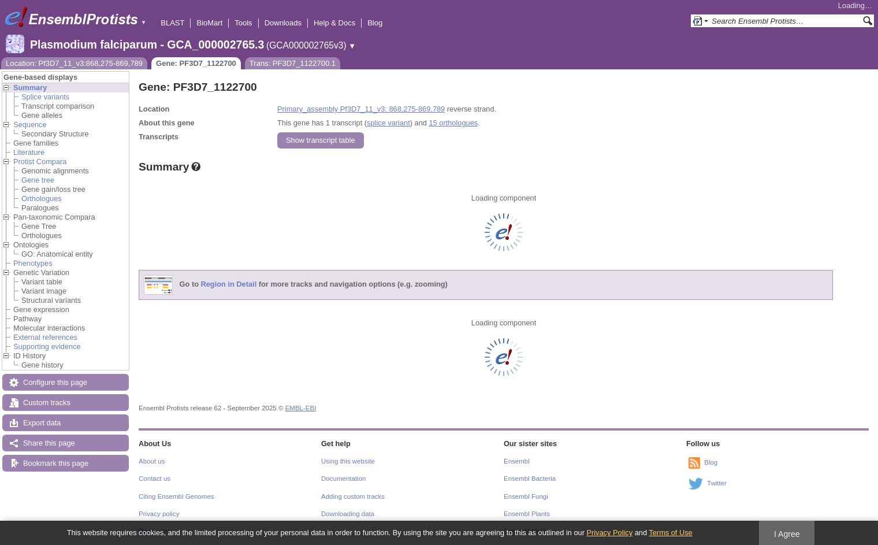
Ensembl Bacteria (530, 478)
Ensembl (517, 461)
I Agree (787, 534)
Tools (243, 22)
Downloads (283, 22)
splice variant (388, 122)
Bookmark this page (55, 463)
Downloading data (347, 513)
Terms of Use (670, 532)
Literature (28, 152)
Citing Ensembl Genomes (176, 496)
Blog (374, 22)
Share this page (49, 443)
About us (152, 461)
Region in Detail (229, 284)
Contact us (154, 478)
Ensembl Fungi (526, 496)
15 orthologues (453, 122)
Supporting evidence (47, 346)
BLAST (172, 22)
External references (45, 337)
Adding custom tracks (353, 496)
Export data (42, 422)
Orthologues (41, 198)
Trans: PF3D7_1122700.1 (293, 63)
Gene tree (37, 180)
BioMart (209, 22)
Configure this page (55, 382)
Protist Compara (39, 161)
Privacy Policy (609, 532)
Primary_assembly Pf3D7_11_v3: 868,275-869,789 (361, 109)
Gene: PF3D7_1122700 (196, 63)
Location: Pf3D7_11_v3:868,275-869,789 (74, 63)
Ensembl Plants (527, 513)
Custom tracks (46, 402)
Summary (30, 87)
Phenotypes (33, 263)
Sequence (30, 124)
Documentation (343, 478)
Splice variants (45, 96)
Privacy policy (159, 513)
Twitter (717, 483)
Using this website (348, 461)
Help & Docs (334, 22)
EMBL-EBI (301, 408)
